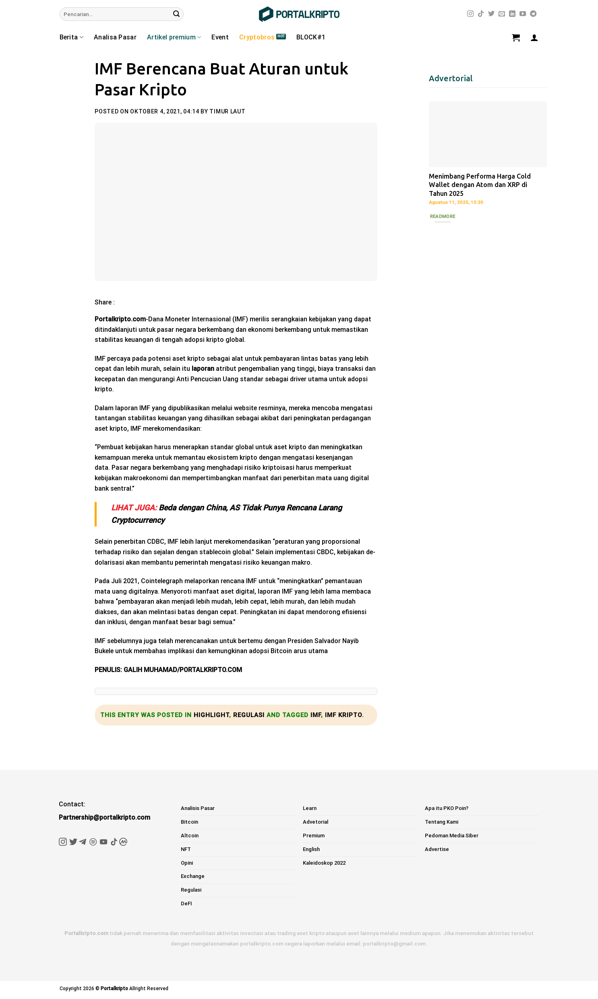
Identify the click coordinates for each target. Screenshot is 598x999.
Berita (71, 37)
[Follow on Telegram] (533, 14)
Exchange (193, 876)
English (311, 849)
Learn (310, 808)
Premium (314, 835)
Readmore (442, 216)
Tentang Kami (441, 822)
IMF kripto (343, 715)
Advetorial (315, 822)
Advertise (437, 849)
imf (315, 715)
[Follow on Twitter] (491, 14)
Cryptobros (257, 37)
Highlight (211, 715)
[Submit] (176, 14)
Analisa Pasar (115, 37)
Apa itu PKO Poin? (446, 808)
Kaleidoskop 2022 (324, 863)
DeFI (186, 903)
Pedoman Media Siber (451, 835)
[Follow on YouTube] (522, 14)
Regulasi (249, 715)
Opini (187, 863)
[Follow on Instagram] (470, 14)
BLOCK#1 (310, 37)
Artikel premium (174, 37)
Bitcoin (189, 822)
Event (220, 37)
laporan (203, 368)
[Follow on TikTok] (481, 14)
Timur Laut (227, 111)
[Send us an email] (502, 14)
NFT (186, 849)
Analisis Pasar (198, 808)
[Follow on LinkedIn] (512, 14)
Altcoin (190, 835)
